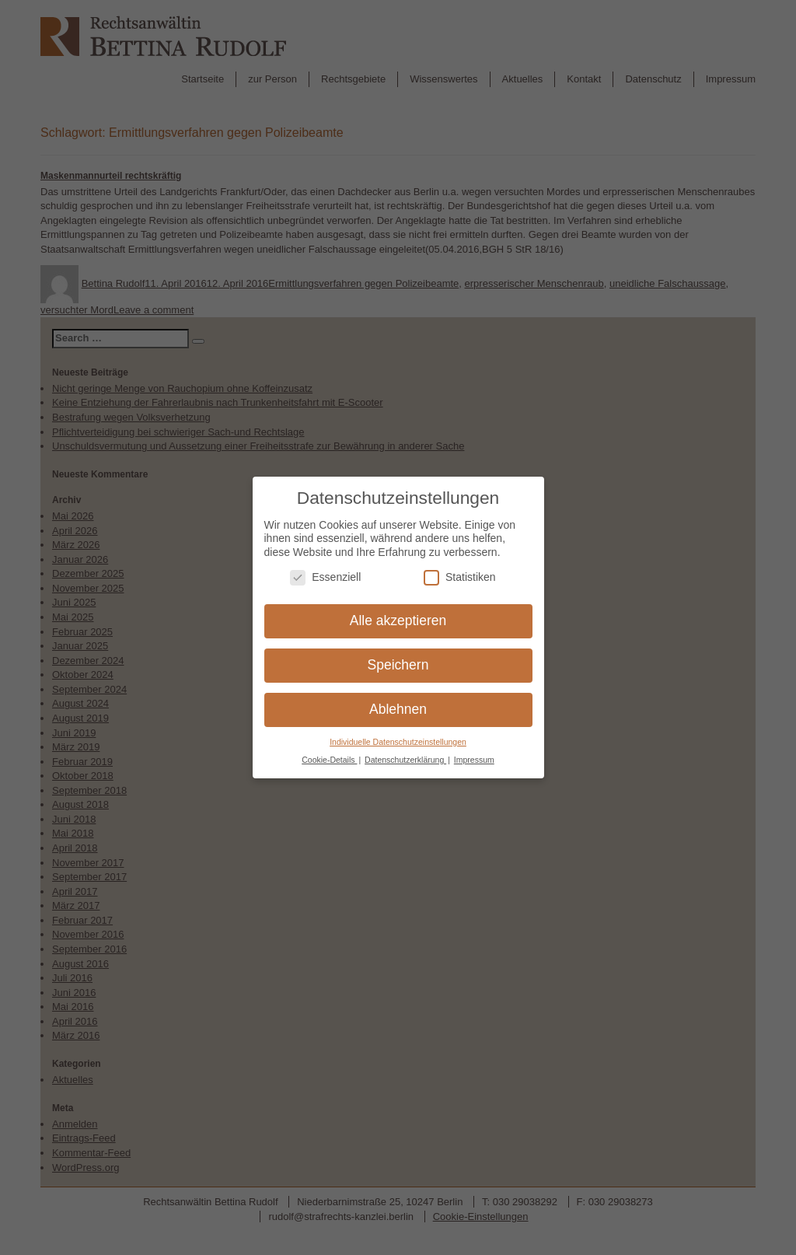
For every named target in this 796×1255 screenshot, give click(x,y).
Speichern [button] (398, 656)
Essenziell (325, 568)
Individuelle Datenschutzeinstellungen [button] (398, 733)
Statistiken (460, 568)
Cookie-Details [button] (329, 750)
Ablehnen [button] (398, 700)
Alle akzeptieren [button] (398, 612)
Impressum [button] (474, 750)
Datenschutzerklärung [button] (405, 750)
